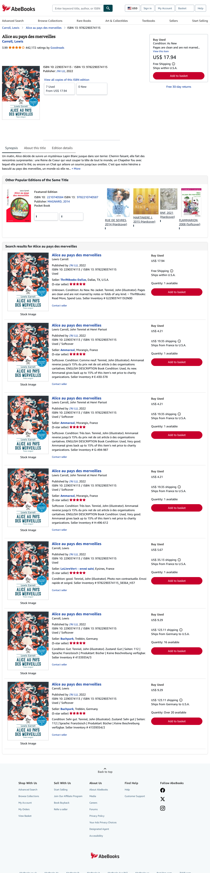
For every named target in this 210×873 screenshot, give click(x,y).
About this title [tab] (35, 148)
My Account (165, 8)
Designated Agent (99, 828)
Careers (93, 802)
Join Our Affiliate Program (68, 796)
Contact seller (59, 305)
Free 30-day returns (178, 86)
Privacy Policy (96, 815)
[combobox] (77, 8)
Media (92, 796)
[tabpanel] (74, 162)
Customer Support (135, 796)
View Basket (25, 815)
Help (200, 8)
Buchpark (67, 638)
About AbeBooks (98, 789)
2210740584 (55, 197)
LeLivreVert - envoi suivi (77, 568)
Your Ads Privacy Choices (102, 822)
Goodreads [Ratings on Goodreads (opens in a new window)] (57, 47)
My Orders (24, 809)
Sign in (148, 8)
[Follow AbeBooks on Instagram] (162, 808)
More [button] (77, 168)
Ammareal (67, 350)
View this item (161, 51)
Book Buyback (61, 802)
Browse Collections (50, 20)
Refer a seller (60, 809)
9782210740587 (87, 197)
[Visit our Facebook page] (162, 791)
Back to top (105, 771)
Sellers (173, 20)
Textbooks (148, 20)
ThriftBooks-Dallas (73, 279)
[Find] (108, 8)
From (59, 88)
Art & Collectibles (116, 20)
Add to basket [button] (179, 75)
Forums (93, 809)
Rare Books (84, 20)
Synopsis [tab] (11, 148)
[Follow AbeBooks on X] (162, 799)
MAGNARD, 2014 (59, 201)
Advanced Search (13, 20)
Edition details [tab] (62, 148)
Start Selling (200, 20)
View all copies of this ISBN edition (66, 79)
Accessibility (96, 835)
